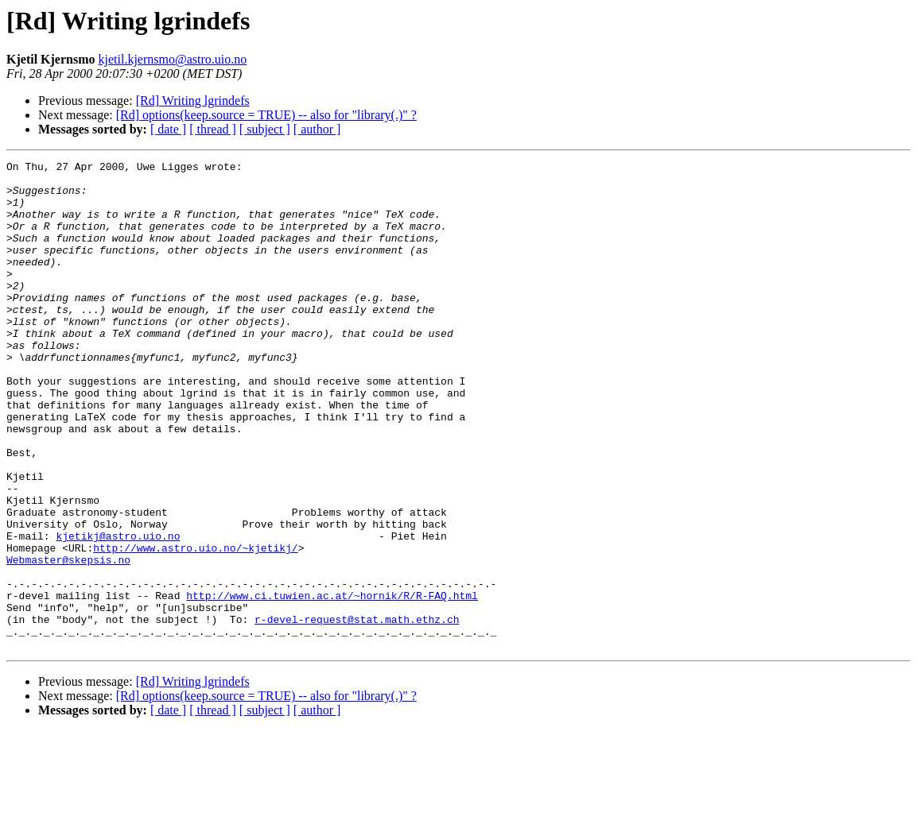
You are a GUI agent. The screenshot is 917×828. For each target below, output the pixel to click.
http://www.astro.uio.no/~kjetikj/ (195, 626)
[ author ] (317, 129)
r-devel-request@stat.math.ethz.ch (357, 712)
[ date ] (168, 129)
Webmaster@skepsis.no (68, 640)
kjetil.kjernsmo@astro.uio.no (173, 59)
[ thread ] (212, 129)
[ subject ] (264, 129)
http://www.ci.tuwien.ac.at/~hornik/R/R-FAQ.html (332, 683)
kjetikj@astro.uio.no (118, 612)
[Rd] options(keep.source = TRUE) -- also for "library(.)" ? (266, 115)
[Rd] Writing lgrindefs (193, 100)
